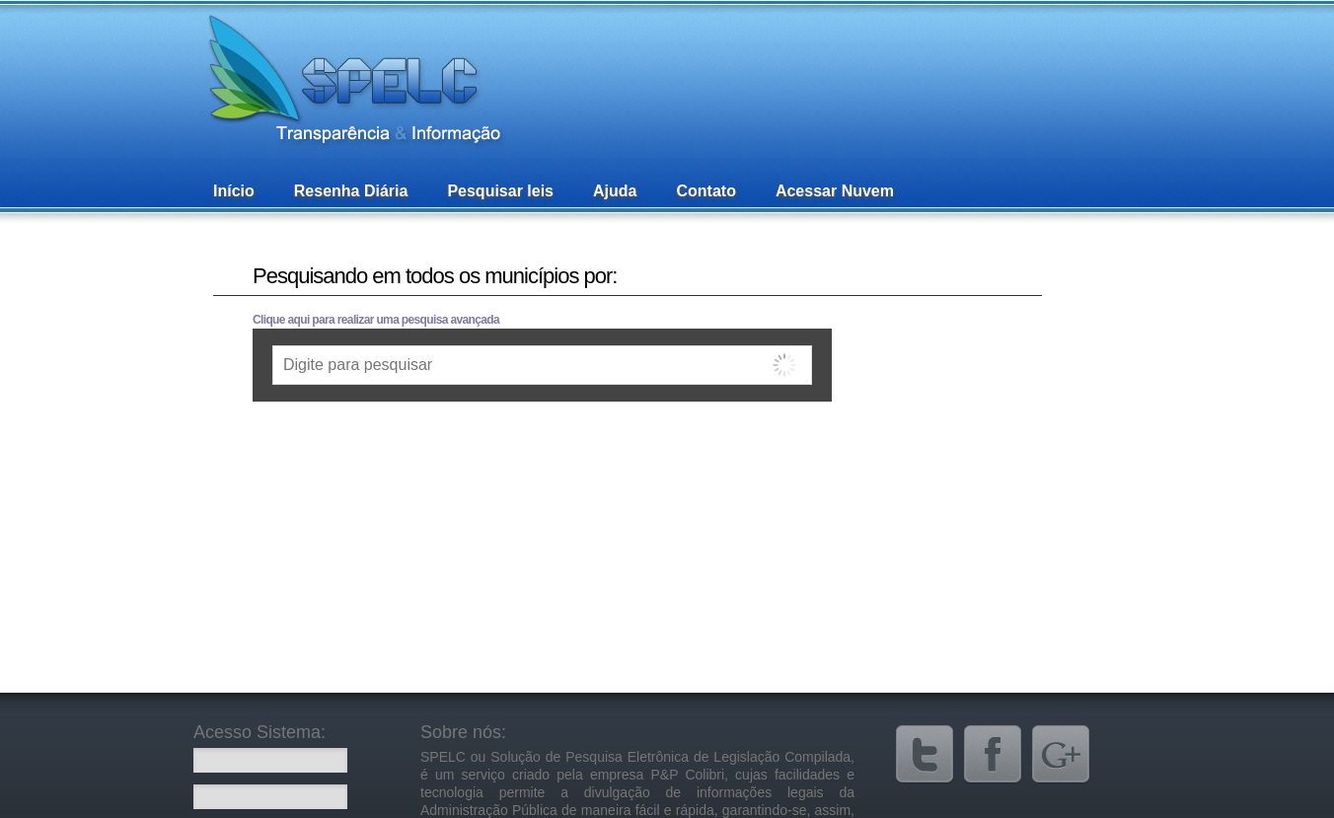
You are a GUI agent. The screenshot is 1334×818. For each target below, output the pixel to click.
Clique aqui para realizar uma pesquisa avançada (376, 320)
